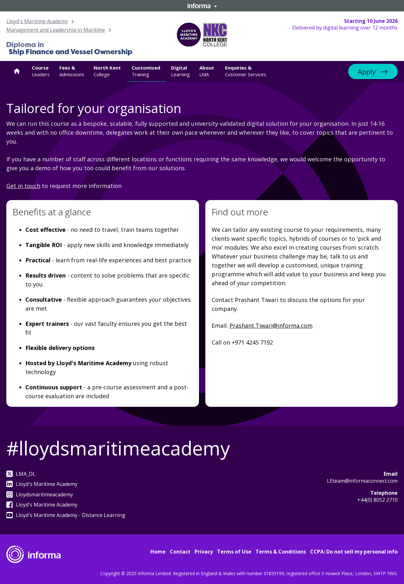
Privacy (204, 551)
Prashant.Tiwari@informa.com (271, 325)
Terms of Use (234, 551)
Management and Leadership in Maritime (55, 29)
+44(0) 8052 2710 (377, 499)
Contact (180, 551)
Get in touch (23, 186)
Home (158, 551)
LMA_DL (21, 473)
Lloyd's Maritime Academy (37, 21)
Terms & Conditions (280, 551)
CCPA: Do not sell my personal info (354, 551)
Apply (367, 71)
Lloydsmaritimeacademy (39, 494)
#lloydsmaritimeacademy (118, 448)
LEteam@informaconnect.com (362, 480)
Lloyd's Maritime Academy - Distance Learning (65, 515)
